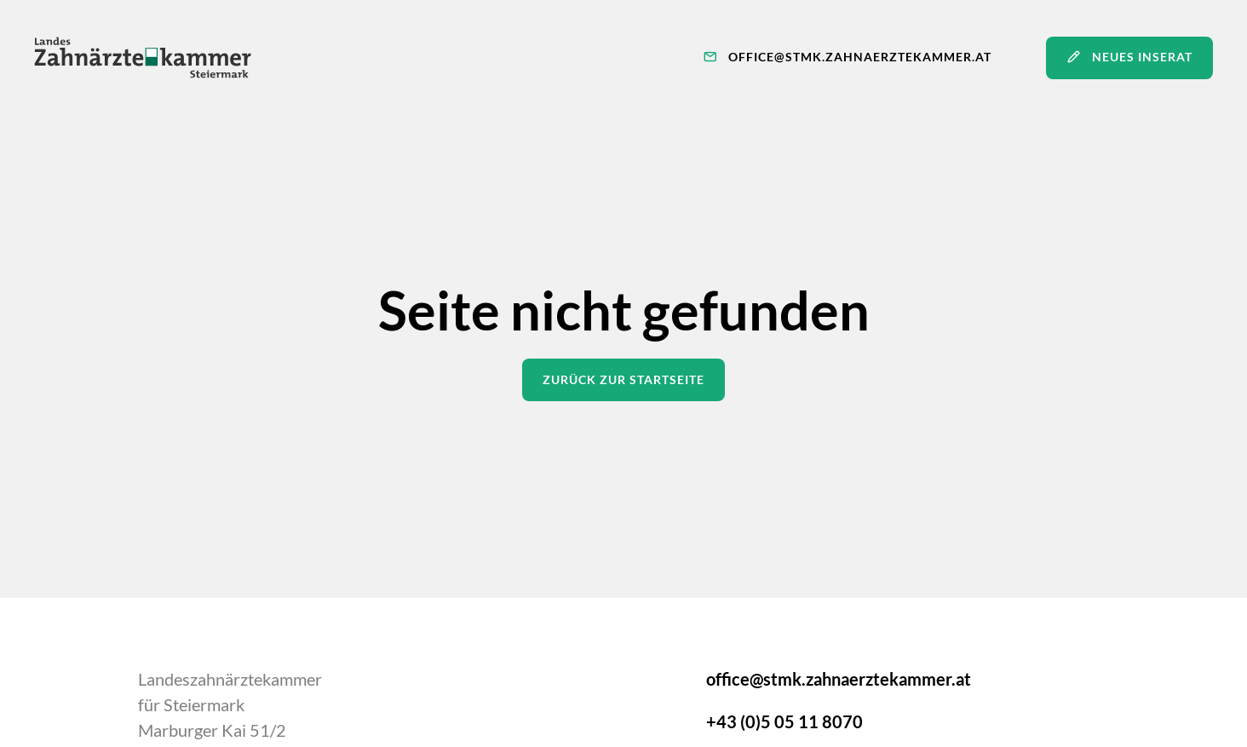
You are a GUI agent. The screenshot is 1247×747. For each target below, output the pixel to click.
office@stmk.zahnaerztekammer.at (838, 679)
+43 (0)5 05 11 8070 (784, 721)
